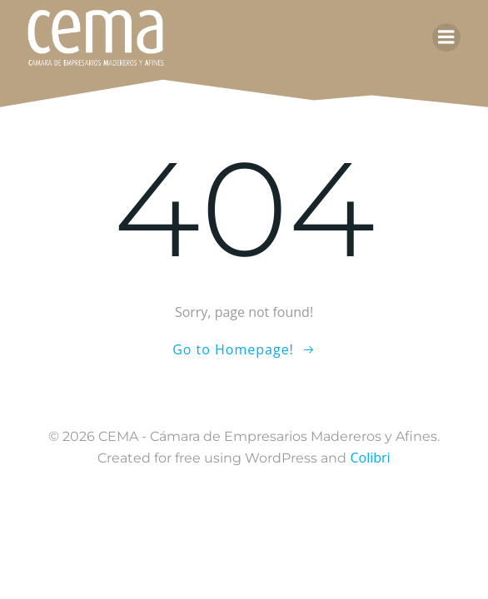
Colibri (370, 457)
